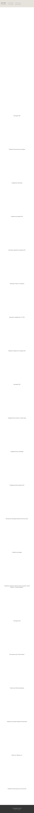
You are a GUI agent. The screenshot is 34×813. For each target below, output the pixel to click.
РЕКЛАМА (18, 3)
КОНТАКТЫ (18, 4)
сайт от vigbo (17, 809)
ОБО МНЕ (10, 4)
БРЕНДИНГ (4, 4)
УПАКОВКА (11, 3)
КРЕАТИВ (3, 3)
